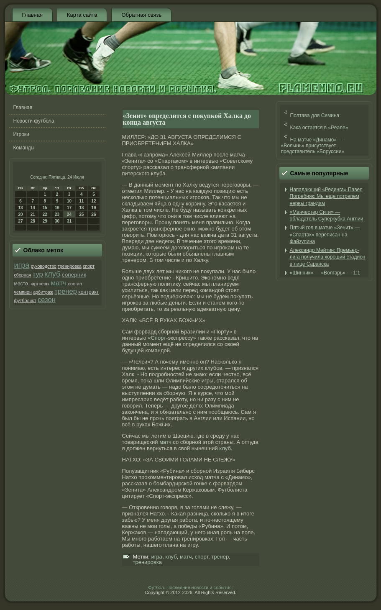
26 (93, 214)
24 (69, 214)
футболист (25, 300)
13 (20, 207)
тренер (65, 291)
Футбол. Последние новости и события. (190, 587)
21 (33, 214)
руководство (43, 266)
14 (33, 207)
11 (81, 201)
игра (22, 265)
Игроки (21, 134)
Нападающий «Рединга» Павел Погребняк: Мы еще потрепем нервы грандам (326, 196)
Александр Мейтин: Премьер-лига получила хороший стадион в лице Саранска (328, 257)
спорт (89, 266)
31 (69, 221)
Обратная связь (141, 15)
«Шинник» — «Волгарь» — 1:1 (325, 273)
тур (38, 274)
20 (20, 214)
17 (69, 207)
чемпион (23, 292)
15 (45, 207)
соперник (74, 275)
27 (20, 221)
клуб (52, 274)
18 (81, 207)
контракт (88, 292)
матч (58, 283)
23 (57, 214)
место (21, 284)
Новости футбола (33, 121)
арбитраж (43, 292)
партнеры (39, 283)
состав (75, 283)
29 (45, 221)
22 (45, 214)
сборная (22, 274)
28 (33, 221)
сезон (47, 300)
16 (57, 207)
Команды (24, 148)
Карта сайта (82, 15)
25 (81, 214)
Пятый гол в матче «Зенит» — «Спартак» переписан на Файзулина (325, 234)
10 (69, 201)
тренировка (70, 266)
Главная (32, 15)
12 (93, 201)
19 (93, 207)
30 (57, 221)
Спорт (158, 338)
